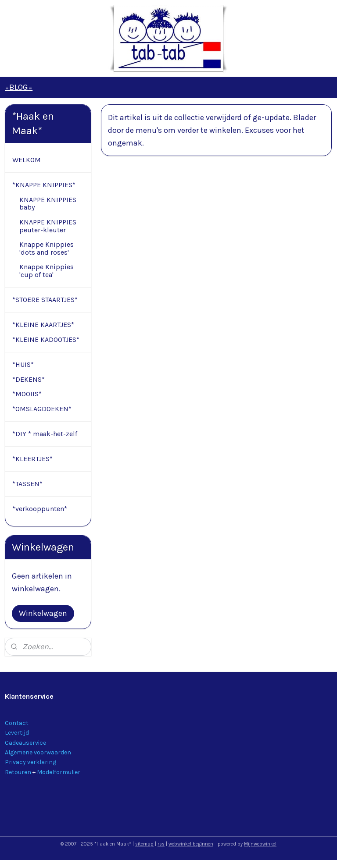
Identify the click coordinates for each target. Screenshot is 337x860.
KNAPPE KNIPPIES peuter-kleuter (47, 226)
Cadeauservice (25, 742)
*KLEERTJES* (32, 459)
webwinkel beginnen (190, 844)
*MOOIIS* (27, 394)
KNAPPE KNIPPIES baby (47, 203)
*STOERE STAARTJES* (45, 299)
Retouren (18, 772)
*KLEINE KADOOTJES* (45, 339)
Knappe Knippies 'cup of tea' (46, 271)
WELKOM (26, 160)
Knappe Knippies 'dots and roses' (46, 248)
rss (161, 844)
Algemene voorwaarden (38, 752)
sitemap (144, 844)
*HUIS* (23, 364)
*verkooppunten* (39, 509)
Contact (17, 723)
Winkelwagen (43, 613)
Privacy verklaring (30, 762)
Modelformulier (58, 772)
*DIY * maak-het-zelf (44, 434)
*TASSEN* (27, 484)
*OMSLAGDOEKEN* (42, 409)
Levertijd (17, 732)
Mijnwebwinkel (260, 844)
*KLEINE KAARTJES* (43, 324)
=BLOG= (18, 87)
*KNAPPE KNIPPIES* (43, 185)
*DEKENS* (28, 379)
